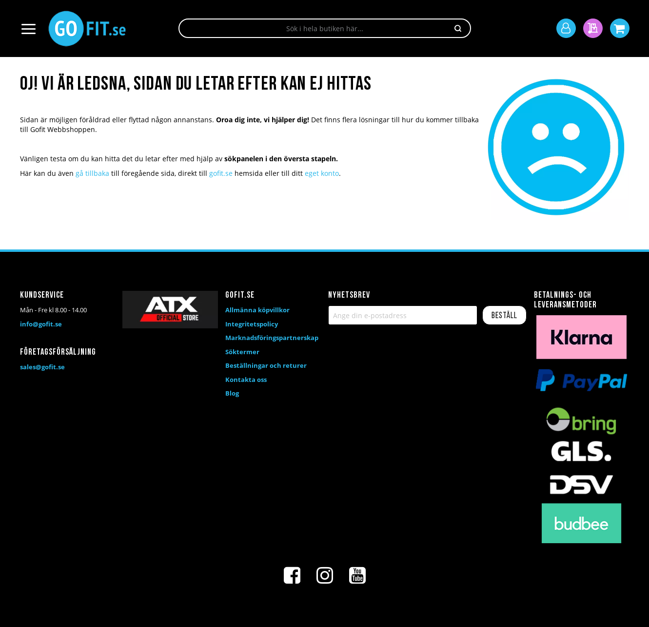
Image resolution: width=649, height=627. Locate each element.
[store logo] (87, 28)
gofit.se (221, 173)
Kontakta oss (246, 379)
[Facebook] (292, 575)
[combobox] (324, 28)
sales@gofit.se (42, 366)
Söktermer (242, 351)
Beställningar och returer (266, 365)
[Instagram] (324, 575)
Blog (232, 393)
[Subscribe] (504, 315)
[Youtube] (357, 575)
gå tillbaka (92, 173)
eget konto (322, 173)
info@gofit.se (41, 324)
